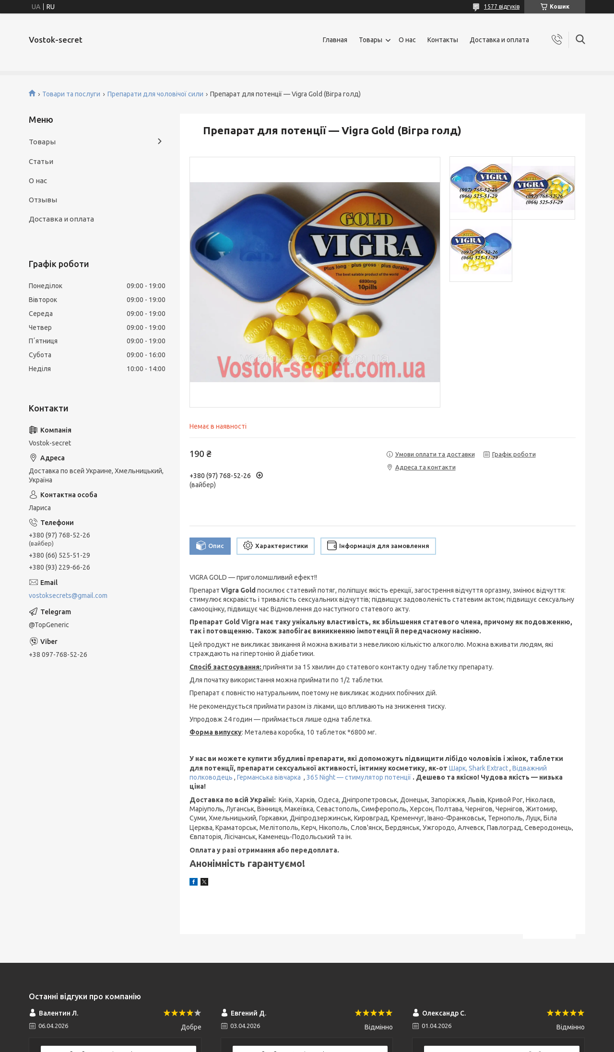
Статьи (41, 161)
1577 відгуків (502, 6)
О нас (407, 40)
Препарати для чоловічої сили (155, 94)
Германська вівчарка (269, 777)
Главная (335, 40)
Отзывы (43, 200)
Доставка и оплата (499, 40)
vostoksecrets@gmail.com (68, 595)
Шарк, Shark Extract (478, 768)
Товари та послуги (71, 94)
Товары (370, 40)
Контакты (442, 40)
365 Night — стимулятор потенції (359, 777)
